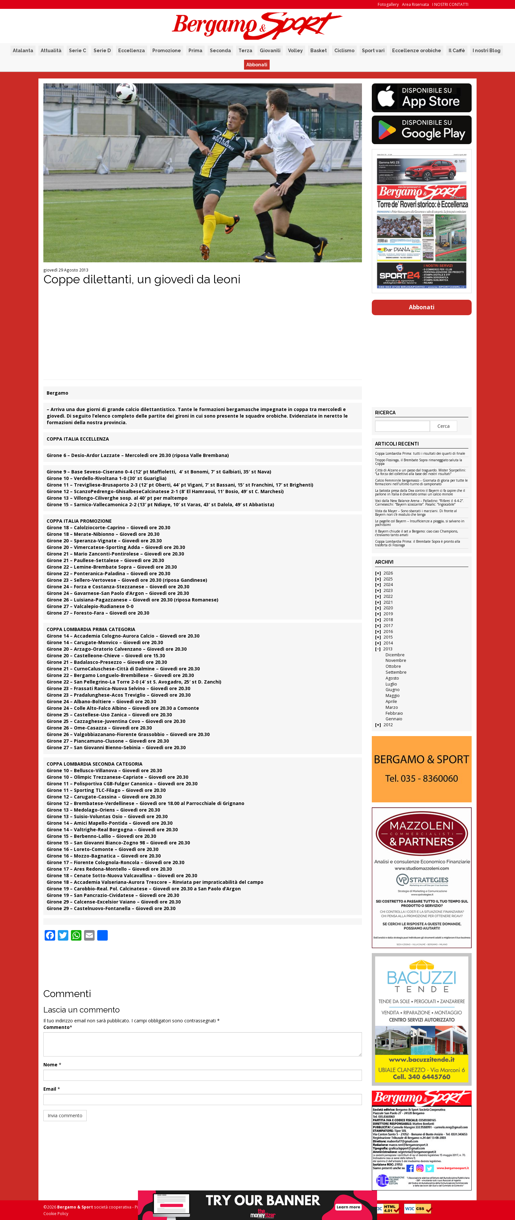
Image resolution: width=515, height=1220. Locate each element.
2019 (388, 614)
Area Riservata (415, 4)
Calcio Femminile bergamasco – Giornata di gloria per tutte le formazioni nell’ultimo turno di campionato (421, 482)
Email (49, 1089)
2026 (388, 573)
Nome (50, 1064)
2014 (388, 643)
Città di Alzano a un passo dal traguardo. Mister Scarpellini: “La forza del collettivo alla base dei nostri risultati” (420, 472)
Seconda (220, 50)
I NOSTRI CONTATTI (450, 4)
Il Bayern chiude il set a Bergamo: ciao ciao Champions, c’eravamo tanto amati (416, 533)
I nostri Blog (487, 50)
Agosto (392, 678)
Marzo (392, 707)
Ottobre (393, 666)
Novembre (396, 660)
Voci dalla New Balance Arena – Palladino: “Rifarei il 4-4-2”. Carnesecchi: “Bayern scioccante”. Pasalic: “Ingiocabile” (419, 503)
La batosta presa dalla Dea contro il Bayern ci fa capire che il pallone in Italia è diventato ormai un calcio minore (420, 492)
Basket (318, 50)
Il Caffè (457, 50)
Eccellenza (131, 50)
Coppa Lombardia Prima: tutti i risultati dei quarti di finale (420, 454)
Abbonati (256, 64)
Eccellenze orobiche (416, 50)
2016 (388, 631)
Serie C (77, 50)
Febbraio (394, 713)
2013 (387, 649)
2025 (388, 579)
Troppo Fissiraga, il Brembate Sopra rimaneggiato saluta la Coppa (418, 462)
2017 (388, 625)
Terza (245, 50)
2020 (388, 608)
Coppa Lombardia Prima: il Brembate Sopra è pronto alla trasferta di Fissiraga (417, 543)
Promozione (166, 50)
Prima (195, 50)
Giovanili (270, 50)
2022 (388, 596)
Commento (56, 1027)
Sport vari (373, 50)
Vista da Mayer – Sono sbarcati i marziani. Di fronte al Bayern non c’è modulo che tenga (416, 513)
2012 (388, 725)
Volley (295, 50)
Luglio (391, 684)
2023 (388, 590)
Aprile (391, 701)
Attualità (51, 50)
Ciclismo (344, 50)
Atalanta (23, 50)
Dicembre (395, 655)
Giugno (393, 689)
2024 (388, 584)
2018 (388, 619)
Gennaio (394, 719)
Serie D (102, 50)
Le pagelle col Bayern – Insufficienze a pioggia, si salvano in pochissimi (419, 523)
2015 (388, 637)
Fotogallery (388, 4)
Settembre (396, 672)
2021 (388, 602)
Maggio (393, 695)
